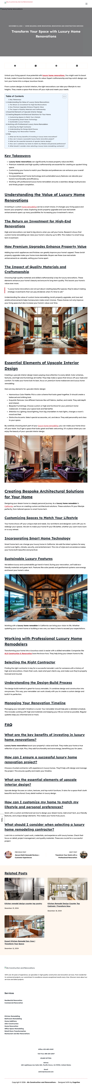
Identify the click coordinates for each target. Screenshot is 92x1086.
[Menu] (86, 4)
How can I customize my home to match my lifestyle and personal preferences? (38, 144)
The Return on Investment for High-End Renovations (28, 104)
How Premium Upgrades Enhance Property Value (27, 107)
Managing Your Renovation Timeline (22, 131)
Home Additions (11, 1021)
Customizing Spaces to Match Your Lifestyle (25, 117)
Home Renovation (44, 26)
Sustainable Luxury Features (20, 122)
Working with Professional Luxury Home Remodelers (27, 124)
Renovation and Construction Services (67, 26)
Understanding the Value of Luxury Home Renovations (28, 102)
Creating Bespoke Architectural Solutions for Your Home (29, 114)
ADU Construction (11, 1024)
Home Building (31, 26)
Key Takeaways (15, 99)
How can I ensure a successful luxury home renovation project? (32, 139)
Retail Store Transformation (15, 1031)
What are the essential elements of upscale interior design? (30, 141)
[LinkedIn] (77, 66)
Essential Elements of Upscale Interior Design (24, 112)
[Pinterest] (56, 66)
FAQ (8, 134)
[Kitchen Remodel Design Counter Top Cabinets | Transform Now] (67, 889)
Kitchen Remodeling (12, 1016)
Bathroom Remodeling (13, 1019)
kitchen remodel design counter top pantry (23, 903)
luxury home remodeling (48, 426)
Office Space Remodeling (14, 1029)
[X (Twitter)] (35, 66)
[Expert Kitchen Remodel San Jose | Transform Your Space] (24, 926)
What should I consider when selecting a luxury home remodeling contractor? (37, 146)
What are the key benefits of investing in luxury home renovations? (33, 136)
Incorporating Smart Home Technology (23, 119)
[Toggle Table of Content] (63, 96)
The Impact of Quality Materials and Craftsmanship (28, 109)
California (9, 506)
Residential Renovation (13, 1000)
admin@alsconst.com (46, 1072)
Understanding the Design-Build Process (24, 129)
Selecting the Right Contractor (20, 127)
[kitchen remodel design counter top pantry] (24, 889)
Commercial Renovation (14, 1003)
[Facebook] (15, 66)
